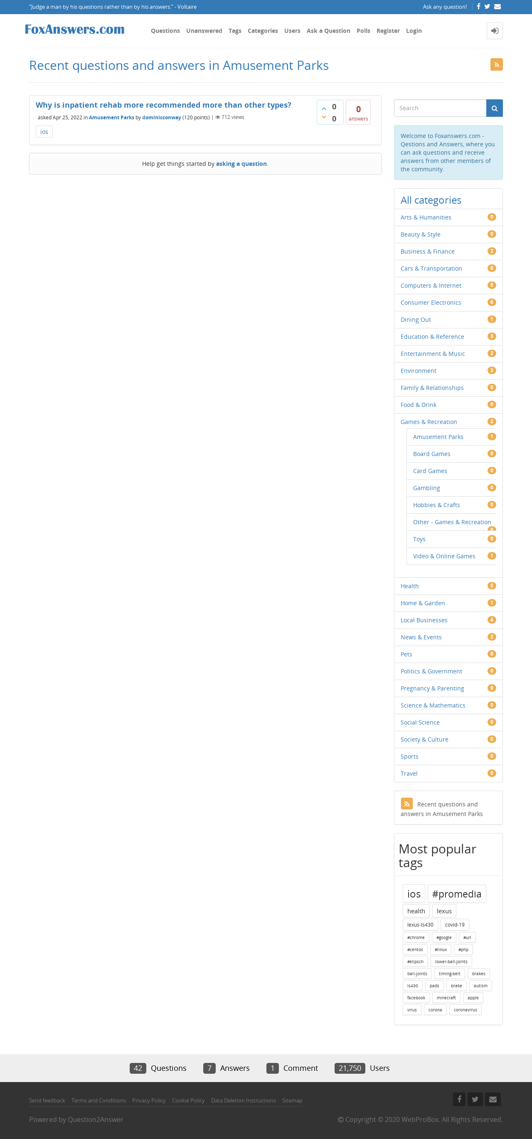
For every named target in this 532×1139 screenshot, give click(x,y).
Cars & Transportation (431, 268)
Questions (165, 31)
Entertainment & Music (433, 353)
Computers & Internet (431, 285)
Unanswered (204, 31)
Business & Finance (428, 251)
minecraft (446, 998)
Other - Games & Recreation (452, 522)
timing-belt (450, 973)
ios (44, 132)
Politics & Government (431, 671)
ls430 (412, 986)
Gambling (426, 488)
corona (435, 1010)
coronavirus (465, 1010)
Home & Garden (423, 603)
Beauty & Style (421, 234)
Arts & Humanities (426, 217)
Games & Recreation (429, 422)
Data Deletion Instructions (243, 1100)
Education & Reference (432, 336)
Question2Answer (95, 1119)
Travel (409, 773)
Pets (406, 654)
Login (414, 31)
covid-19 (455, 924)
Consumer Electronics (431, 302)
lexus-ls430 (420, 924)
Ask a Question (328, 31)
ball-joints (417, 973)
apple (473, 998)
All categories (431, 200)
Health (410, 586)
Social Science (420, 722)
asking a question (241, 164)
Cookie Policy (188, 1100)
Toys (419, 539)
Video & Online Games (444, 556)
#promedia (457, 893)
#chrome (416, 937)
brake (456, 986)
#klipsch (415, 961)
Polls (363, 31)
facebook (416, 998)
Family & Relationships (432, 388)
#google (444, 937)
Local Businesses (424, 620)
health (416, 911)
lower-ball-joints (451, 961)
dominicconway (161, 117)
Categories (263, 31)
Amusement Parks (111, 117)
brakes (478, 973)
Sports (410, 756)
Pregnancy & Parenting (432, 688)
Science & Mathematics (433, 705)
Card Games (430, 471)
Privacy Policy (149, 1100)
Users (292, 31)
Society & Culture (424, 739)
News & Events (421, 637)
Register (388, 31)
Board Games (432, 454)
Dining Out (416, 319)
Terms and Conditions (98, 1100)
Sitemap (292, 1100)
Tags (235, 31)
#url (467, 937)
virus (412, 1010)
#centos (415, 949)
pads (434, 986)
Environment (418, 371)
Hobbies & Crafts (436, 505)
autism (481, 986)
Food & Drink (418, 405)
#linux (441, 949)
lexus (444, 911)
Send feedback (47, 1100)
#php (463, 949)
